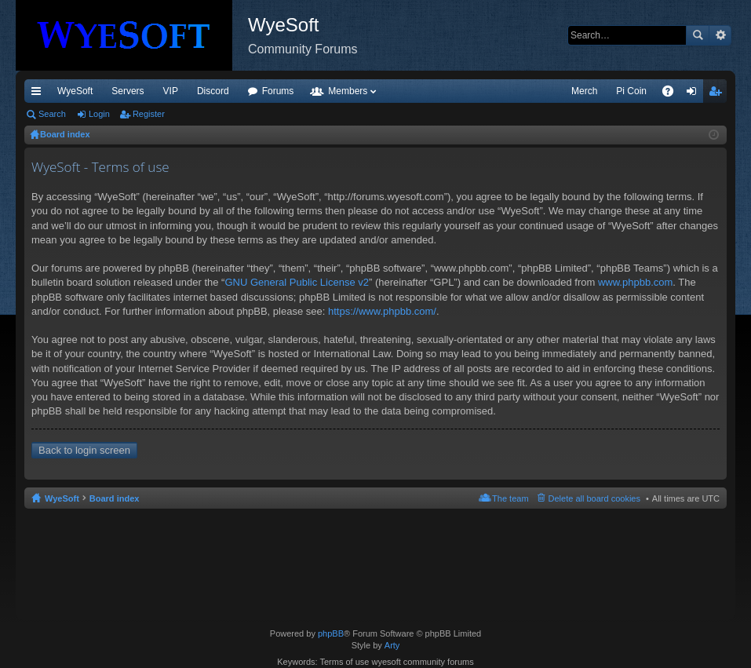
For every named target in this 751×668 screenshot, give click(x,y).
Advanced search (720, 35)
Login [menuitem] (695, 94)
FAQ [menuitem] (673, 94)
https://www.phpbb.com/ (382, 311)
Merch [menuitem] (584, 91)
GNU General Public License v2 (296, 282)
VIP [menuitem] (170, 91)
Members (347, 91)
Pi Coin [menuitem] (631, 91)
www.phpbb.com (635, 282)
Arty (392, 645)
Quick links (39, 94)
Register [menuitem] (718, 94)
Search (697, 35)
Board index (114, 498)
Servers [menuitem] (127, 91)
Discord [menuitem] (213, 91)
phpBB (331, 633)
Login (99, 114)
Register (149, 114)
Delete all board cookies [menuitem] (594, 498)
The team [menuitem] (510, 498)
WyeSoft (75, 91)
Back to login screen (84, 450)
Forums (278, 91)
